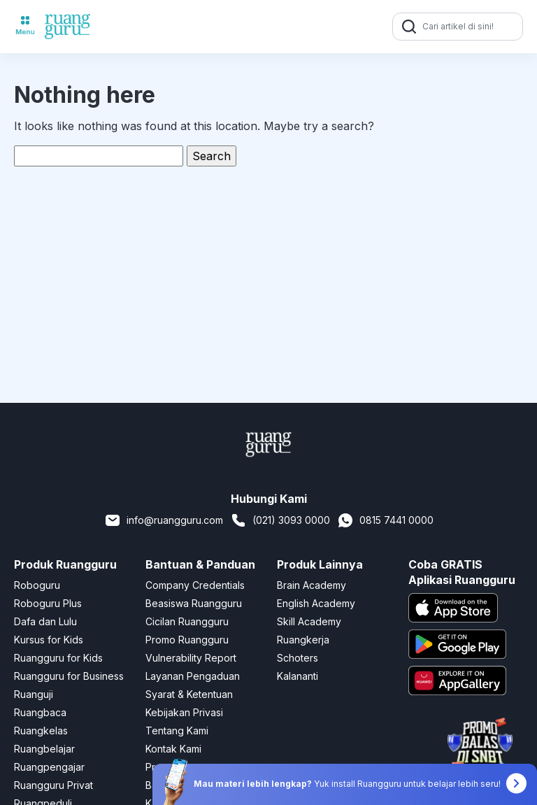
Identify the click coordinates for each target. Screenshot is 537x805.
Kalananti (297, 676)
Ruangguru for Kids (58, 658)
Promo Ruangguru (187, 640)
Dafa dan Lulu (45, 621)
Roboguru (37, 585)
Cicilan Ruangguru (187, 621)
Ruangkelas (41, 730)
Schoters (297, 658)
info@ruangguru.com (163, 520)
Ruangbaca (40, 712)
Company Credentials (195, 585)
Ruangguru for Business (69, 676)
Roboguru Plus (48, 603)
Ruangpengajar (49, 767)
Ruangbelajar (44, 749)
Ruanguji (33, 694)
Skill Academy (309, 621)
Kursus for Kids (48, 640)
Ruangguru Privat (53, 785)
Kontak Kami (173, 749)
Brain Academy (311, 585)
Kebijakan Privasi (184, 712)
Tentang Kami (176, 730)
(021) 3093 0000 (280, 520)
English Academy (316, 603)
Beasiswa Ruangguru (193, 603)
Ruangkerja (303, 640)
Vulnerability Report (190, 658)
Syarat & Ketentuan (189, 694)
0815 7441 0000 (385, 520)
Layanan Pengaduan (192, 676)
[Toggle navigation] (25, 27)
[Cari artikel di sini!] (471, 26)
